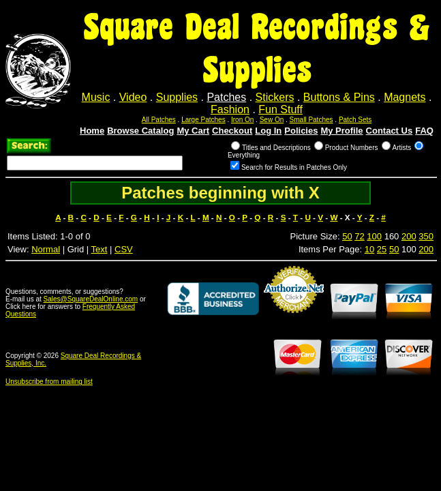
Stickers (275, 97)
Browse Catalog (140, 130)
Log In (268, 130)
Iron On (242, 119)
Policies (301, 130)
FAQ (424, 130)
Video (133, 97)
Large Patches (203, 119)
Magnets (404, 97)
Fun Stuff (280, 109)
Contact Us (389, 130)
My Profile (341, 130)
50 (347, 236)
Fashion (230, 109)
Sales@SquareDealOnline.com (91, 299)
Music (96, 97)
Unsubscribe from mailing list (49, 381)
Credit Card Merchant (293, 318)
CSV (124, 249)
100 (374, 236)
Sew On (272, 119)
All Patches (159, 119)
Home (92, 130)
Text (99, 249)
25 (381, 249)
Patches (226, 97)
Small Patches (311, 119)
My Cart (193, 130)
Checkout (232, 130)
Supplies (177, 97)
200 (408, 236)
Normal (45, 249)
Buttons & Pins (339, 97)
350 (426, 236)
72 (359, 236)
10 (369, 249)
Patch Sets (355, 119)
